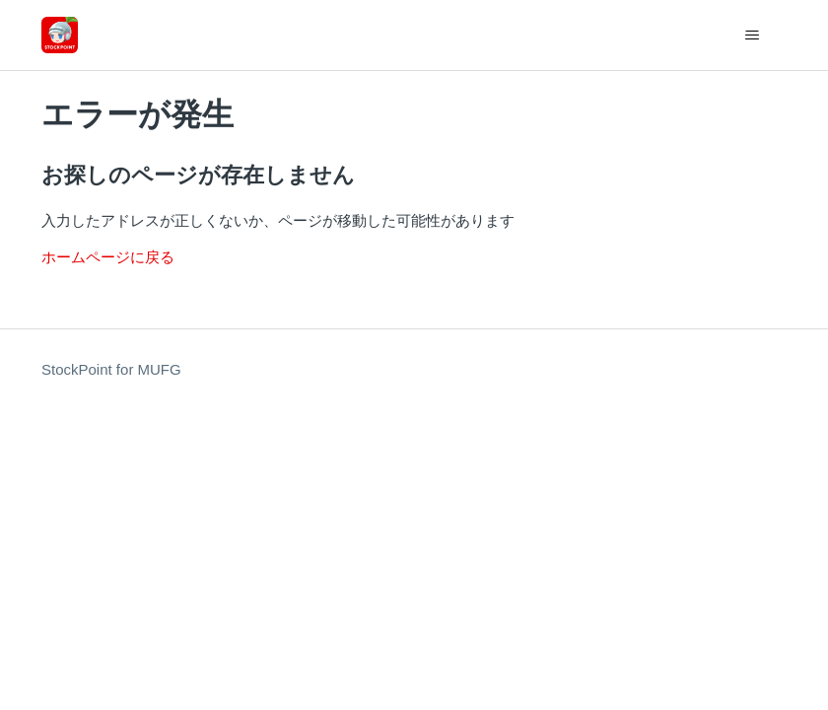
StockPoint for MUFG (111, 369)
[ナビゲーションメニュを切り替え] (752, 35)
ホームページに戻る (107, 256)
